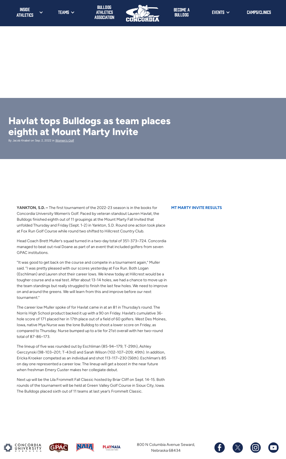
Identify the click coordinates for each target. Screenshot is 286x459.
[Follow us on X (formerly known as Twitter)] (237, 447)
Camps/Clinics (259, 12)
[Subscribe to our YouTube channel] (273, 447)
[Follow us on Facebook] (219, 447)
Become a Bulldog (182, 12)
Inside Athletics (24, 12)
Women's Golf (64, 140)
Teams (63, 12)
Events (218, 12)
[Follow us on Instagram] (255, 447)
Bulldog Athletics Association (104, 12)
